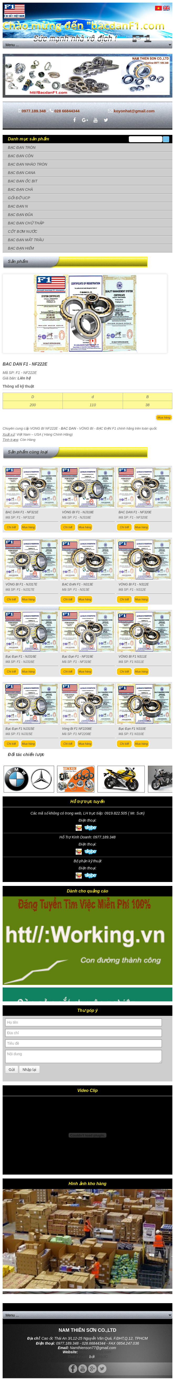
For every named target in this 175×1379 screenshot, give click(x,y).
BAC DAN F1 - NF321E (22, 512)
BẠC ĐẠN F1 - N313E (77, 584)
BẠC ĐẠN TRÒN (21, 147)
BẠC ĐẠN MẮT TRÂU (26, 240)
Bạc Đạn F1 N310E (132, 729)
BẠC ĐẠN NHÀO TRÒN (27, 164)
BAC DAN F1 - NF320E (135, 512)
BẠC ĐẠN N (18, 206)
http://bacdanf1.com (95, 1352)
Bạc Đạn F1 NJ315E (20, 729)
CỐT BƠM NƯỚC (22, 231)
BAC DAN (68, 428)
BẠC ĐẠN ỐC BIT (22, 181)
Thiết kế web (77, 1357)
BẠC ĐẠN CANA (21, 173)
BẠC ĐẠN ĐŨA (20, 215)
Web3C (102, 1357)
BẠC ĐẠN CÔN (20, 156)
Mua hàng (164, 417)
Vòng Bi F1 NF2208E (77, 729)
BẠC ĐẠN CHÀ (20, 189)
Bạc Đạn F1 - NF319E (77, 656)
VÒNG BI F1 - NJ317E (21, 584)
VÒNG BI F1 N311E (133, 656)
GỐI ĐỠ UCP (19, 198)
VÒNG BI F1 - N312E (134, 584)
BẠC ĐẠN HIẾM (21, 248)
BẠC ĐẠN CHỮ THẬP (26, 223)
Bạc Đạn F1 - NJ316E (21, 656)
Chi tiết (11, 527)
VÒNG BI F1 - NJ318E (78, 512)
